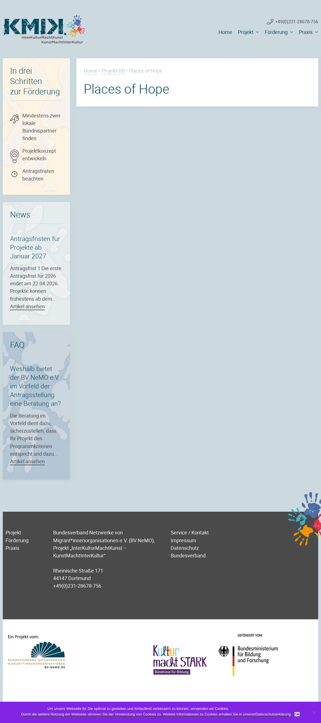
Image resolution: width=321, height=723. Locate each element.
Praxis (306, 32)
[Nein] (314, 712)
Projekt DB (113, 70)
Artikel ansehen (27, 306)
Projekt (246, 32)
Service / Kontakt (190, 532)
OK (297, 714)
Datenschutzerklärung (272, 714)
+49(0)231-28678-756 (296, 21)
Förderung (276, 32)
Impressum (183, 540)
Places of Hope (126, 88)
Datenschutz (185, 547)
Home (225, 32)
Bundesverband (188, 555)
